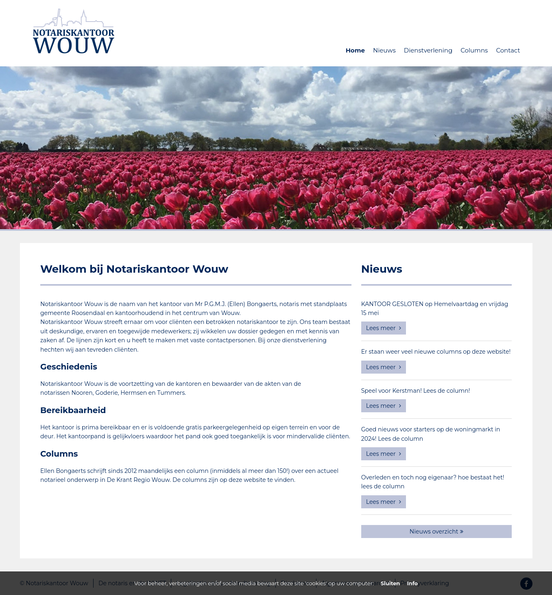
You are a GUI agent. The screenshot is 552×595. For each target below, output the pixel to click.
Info (412, 583)
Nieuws (384, 50)
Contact (508, 50)
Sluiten (390, 583)
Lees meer (383, 328)
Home (355, 50)
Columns (474, 50)
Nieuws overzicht (437, 531)
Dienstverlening (428, 50)
